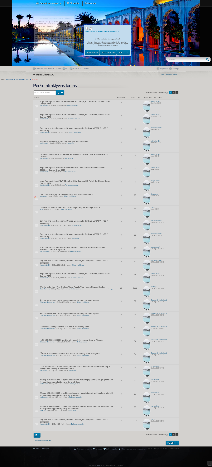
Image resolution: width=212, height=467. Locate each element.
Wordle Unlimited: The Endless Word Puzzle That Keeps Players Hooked (73, 287)
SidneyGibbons (45, 289)
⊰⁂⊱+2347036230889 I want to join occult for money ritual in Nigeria (71, 340)
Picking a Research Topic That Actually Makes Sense (64, 141)
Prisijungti (92, 52)
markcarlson (44, 384)
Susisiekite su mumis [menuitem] (84, 449)
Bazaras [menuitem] (58, 68)
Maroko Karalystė (42, 449)
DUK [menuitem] (67, 69)
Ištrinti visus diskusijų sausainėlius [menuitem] (133, 449)
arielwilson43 (44, 143)
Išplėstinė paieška (62, 92)
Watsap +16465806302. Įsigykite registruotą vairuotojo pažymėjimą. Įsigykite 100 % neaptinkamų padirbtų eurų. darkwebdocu (76, 381)
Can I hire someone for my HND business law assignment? (66, 194)
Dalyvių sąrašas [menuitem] (112, 449)
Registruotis (108, 52)
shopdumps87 (44, 105)
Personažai (70, 143)
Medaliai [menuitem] (51, 68)
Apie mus (165, 3)
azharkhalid (43, 370)
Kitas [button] (176, 92)
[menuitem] (86, 68)
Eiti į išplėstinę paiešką (170, 74)
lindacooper (43, 196)
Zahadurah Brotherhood (47, 302)
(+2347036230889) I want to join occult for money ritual (64, 327)
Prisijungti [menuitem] (175, 69)
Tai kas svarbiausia (73, 119)
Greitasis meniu (41, 69)
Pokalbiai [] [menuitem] (77, 69)
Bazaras (91, 3)
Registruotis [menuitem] (164, 69)
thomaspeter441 (45, 132)
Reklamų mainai (72, 105)
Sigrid (42, 209)
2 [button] (173, 92)
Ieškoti (208, 59)
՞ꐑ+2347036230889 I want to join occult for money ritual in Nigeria (70, 353)
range (153, 419)
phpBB (97, 465)
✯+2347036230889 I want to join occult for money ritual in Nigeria (69, 300)
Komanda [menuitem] (98, 449)
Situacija (74, 3)
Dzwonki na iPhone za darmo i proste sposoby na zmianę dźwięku (70, 207)
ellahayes (154, 287)
